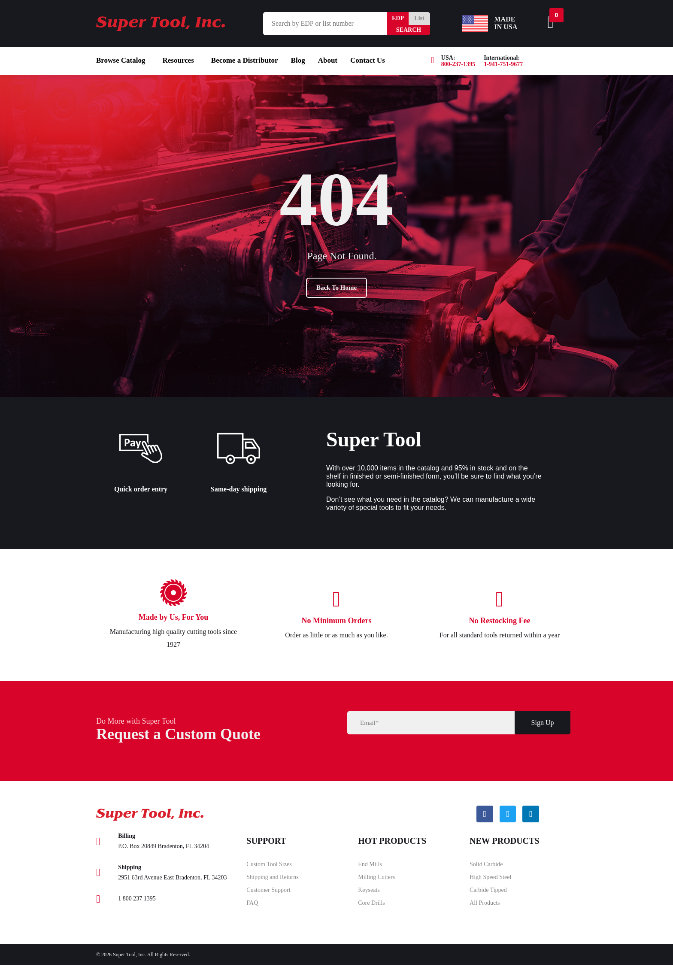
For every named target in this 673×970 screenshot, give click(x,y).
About (327, 60)
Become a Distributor (244, 60)
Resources (178, 60)
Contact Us (367, 60)
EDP (398, 18)
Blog (298, 60)
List (419, 18)
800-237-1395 (458, 64)
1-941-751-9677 (503, 64)
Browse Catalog (120, 60)
